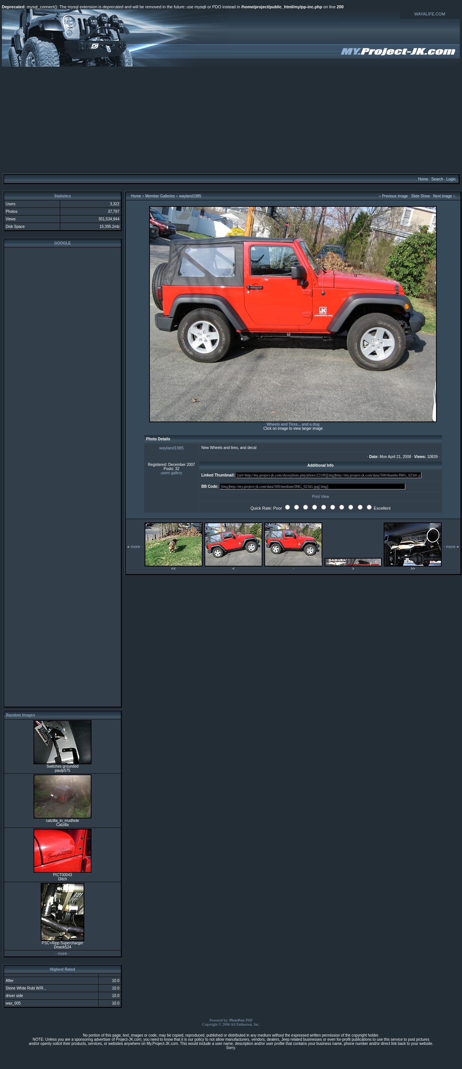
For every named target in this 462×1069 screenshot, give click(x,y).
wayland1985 (190, 196)
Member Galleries (160, 196)
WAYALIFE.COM (429, 14)
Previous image (395, 196)
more (62, 953)
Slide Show (420, 196)
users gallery (171, 473)
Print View (320, 497)
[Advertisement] (231, 120)
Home (423, 179)
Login (450, 179)
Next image (442, 196)
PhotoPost (237, 1020)
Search (437, 179)
